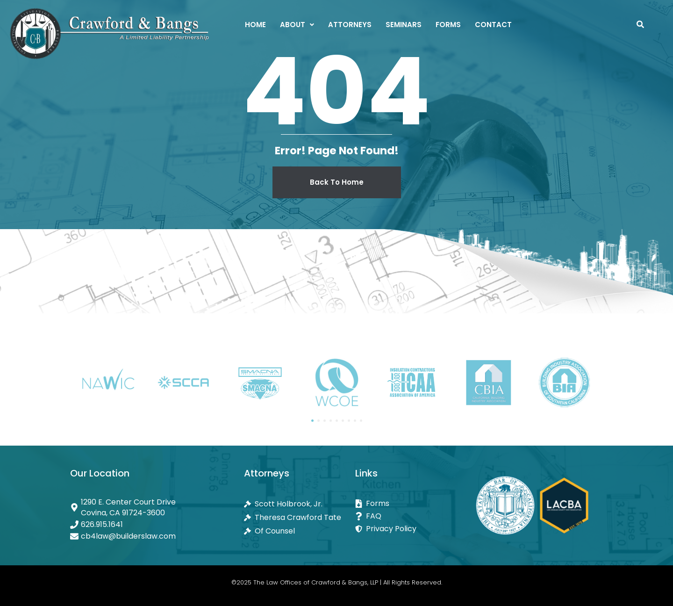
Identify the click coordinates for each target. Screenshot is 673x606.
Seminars (404, 24)
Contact (493, 24)
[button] (297, 24)
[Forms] (410, 503)
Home (255, 24)
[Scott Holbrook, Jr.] (299, 504)
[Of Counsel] (299, 531)
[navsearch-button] (640, 25)
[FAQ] (410, 516)
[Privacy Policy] (410, 528)
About (297, 24)
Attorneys (350, 24)
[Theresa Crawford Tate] (299, 517)
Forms (448, 24)
